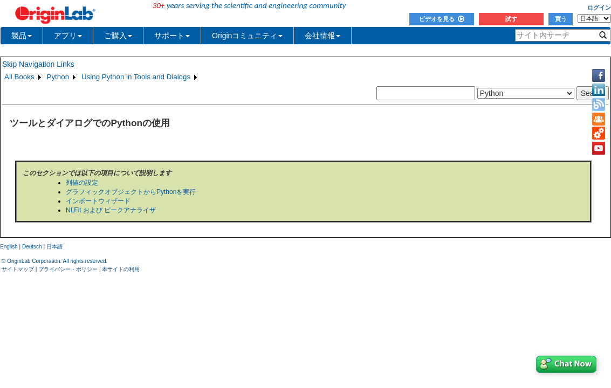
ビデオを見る (441, 19)
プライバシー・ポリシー (68, 269)
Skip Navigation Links (38, 64)
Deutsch (32, 247)
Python (58, 77)
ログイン (599, 7)
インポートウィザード (98, 201)
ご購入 (118, 35)
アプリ (68, 35)
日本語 (54, 247)
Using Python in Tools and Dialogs (135, 77)
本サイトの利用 (121, 269)
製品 (21, 35)
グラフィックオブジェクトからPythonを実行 (131, 192)
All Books (19, 77)
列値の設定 (82, 182)
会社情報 (322, 35)
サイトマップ (18, 269)
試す (511, 19)
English (9, 247)
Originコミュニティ (247, 35)
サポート (172, 35)
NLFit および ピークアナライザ (111, 210)
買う (561, 19)
